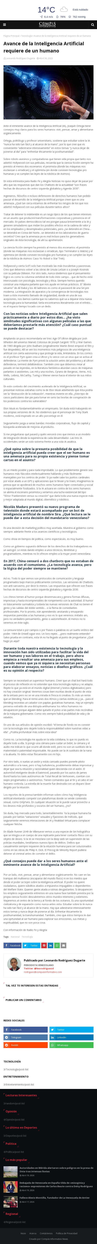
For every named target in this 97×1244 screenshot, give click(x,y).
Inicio (23, 1233)
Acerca (32, 1233)
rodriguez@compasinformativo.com (43, 972)
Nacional (15, 936)
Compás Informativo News (54, 1239)
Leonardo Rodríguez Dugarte (20, 58)
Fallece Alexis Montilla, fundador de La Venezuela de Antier (55, 1197)
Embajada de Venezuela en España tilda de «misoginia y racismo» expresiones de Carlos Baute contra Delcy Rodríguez (56, 1184)
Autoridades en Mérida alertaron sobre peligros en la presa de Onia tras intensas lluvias (56, 1169)
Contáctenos (46, 1233)
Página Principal (11, 35)
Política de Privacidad (66, 1233)
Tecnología (26, 35)
